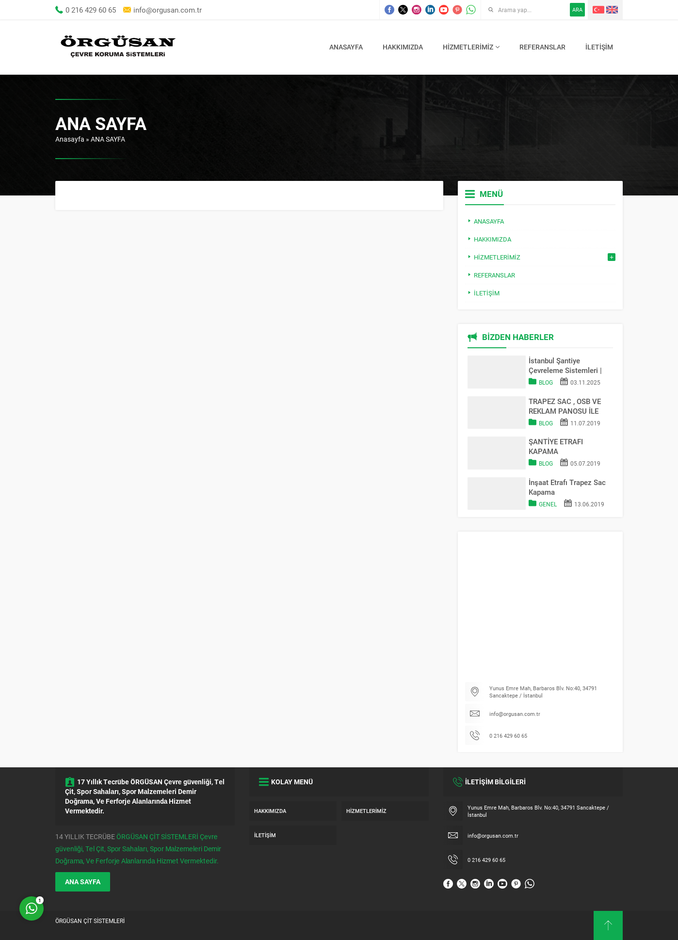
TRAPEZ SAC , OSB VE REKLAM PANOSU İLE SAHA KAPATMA (565, 406)
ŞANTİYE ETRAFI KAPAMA (556, 446)
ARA (577, 9)
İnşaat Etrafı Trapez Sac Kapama (567, 487)
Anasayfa (69, 139)
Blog (546, 382)
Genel (548, 504)
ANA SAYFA (82, 881)
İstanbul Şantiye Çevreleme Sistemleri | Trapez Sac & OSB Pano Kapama (567, 365)
